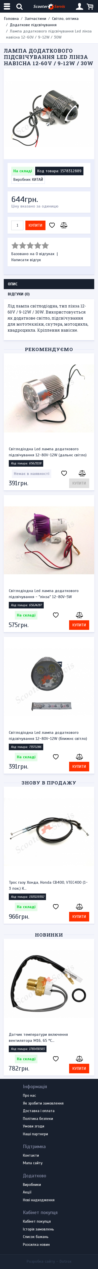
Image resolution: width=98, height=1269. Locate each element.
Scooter (49, 7)
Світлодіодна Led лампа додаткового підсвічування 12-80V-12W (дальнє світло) (47, 452)
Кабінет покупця (37, 1222)
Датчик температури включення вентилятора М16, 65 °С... (38, 1037)
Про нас (29, 1096)
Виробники (32, 1185)
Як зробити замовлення (43, 1104)
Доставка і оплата (39, 1111)
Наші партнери (35, 1134)
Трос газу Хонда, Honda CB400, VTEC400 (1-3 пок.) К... (48, 885)
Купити (35, 225)
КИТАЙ (37, 179)
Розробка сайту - (49, 1261)
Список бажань (35, 1237)
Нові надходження (39, 1200)
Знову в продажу (49, 782)
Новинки (49, 935)
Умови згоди (33, 1126)
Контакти (31, 1156)
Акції (27, 1192)
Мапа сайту (32, 1163)
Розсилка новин (36, 1245)
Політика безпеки (38, 1119)
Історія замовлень (38, 1229)
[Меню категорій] (7, 6)
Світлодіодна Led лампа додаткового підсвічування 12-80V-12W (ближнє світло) (48, 735)
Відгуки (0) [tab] (19, 294)
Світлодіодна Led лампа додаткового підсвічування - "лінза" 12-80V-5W (44, 593)
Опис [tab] (13, 284)
